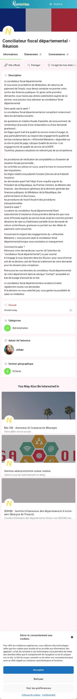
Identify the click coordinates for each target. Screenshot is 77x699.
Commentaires (59, 54)
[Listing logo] (8, 31)
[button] (72, 637)
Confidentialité (48, 695)
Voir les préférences (38, 688)
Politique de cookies (31, 695)
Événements (33, 54)
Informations (10, 54)
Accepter (38, 669)
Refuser (38, 679)
